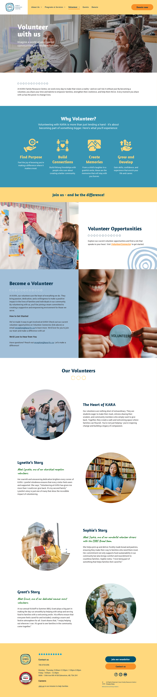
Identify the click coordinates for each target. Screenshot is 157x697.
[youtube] (125, 675)
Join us (41, 686)
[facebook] (116, 675)
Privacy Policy (110, 684)
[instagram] (120, 675)
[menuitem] (36, 7)
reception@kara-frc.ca (25, 327)
